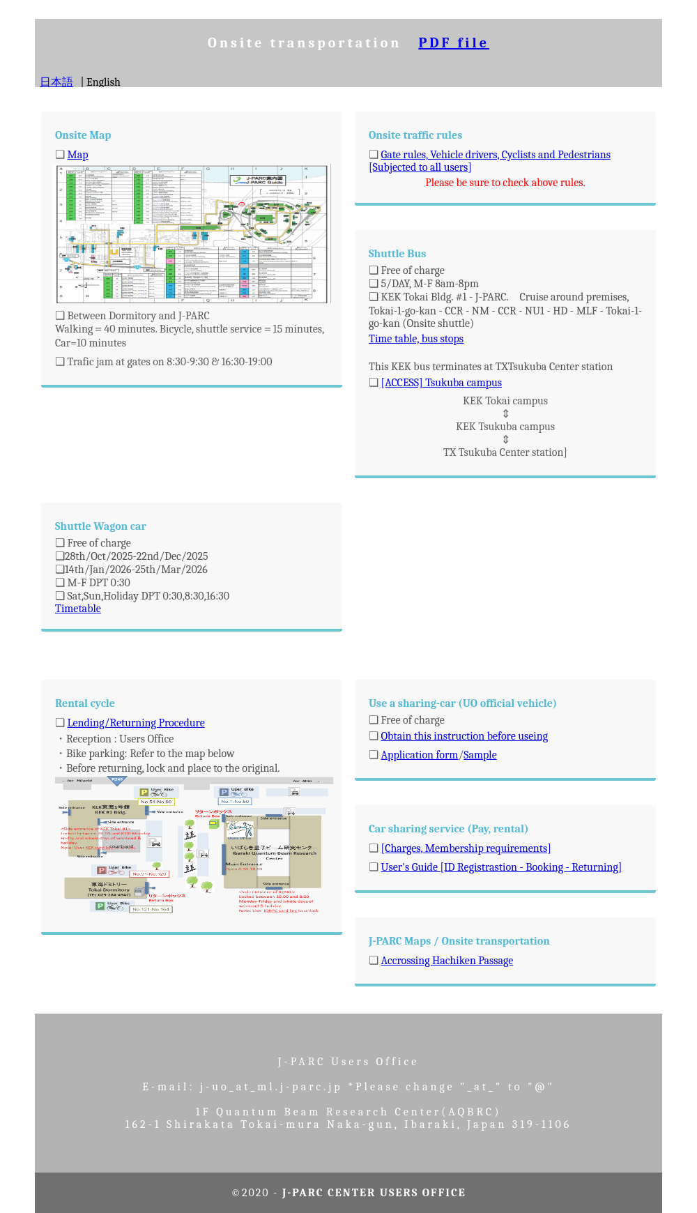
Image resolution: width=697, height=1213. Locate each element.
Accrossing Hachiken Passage (447, 960)
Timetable (78, 608)
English (103, 82)
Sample (480, 755)
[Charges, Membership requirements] (466, 848)
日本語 (56, 82)
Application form (420, 755)
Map (78, 154)
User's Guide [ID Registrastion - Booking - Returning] (501, 867)
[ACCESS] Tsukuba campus (441, 382)
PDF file (453, 43)
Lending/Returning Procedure (136, 723)
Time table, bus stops (416, 339)
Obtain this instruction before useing (465, 736)
